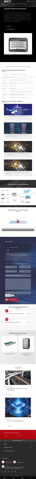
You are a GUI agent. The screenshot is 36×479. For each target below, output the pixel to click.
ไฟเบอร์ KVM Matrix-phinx (21, 3)
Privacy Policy (19, 475)
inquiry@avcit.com (20, 462)
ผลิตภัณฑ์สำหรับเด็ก (11, 3)
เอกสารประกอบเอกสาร (26, 66)
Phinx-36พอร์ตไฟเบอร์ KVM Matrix (16, 5)
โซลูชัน (5, 444)
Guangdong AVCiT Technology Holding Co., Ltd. (16, 474)
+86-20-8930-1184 (8, 462)
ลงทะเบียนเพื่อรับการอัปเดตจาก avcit (11, 433)
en (33, 1)
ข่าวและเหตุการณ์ (18, 367)
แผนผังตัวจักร (15, 66)
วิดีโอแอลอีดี (20, 66)
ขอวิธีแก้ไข (9, 26)
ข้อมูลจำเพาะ (8, 66)
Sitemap (15, 475)
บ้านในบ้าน (5, 3)
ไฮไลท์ (12, 66)
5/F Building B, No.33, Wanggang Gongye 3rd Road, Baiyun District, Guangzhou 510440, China (15, 468)
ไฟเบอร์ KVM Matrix (5, 5)
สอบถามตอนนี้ (5, 458)
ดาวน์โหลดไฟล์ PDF (10, 29)
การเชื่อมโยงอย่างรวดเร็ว (9, 451)
